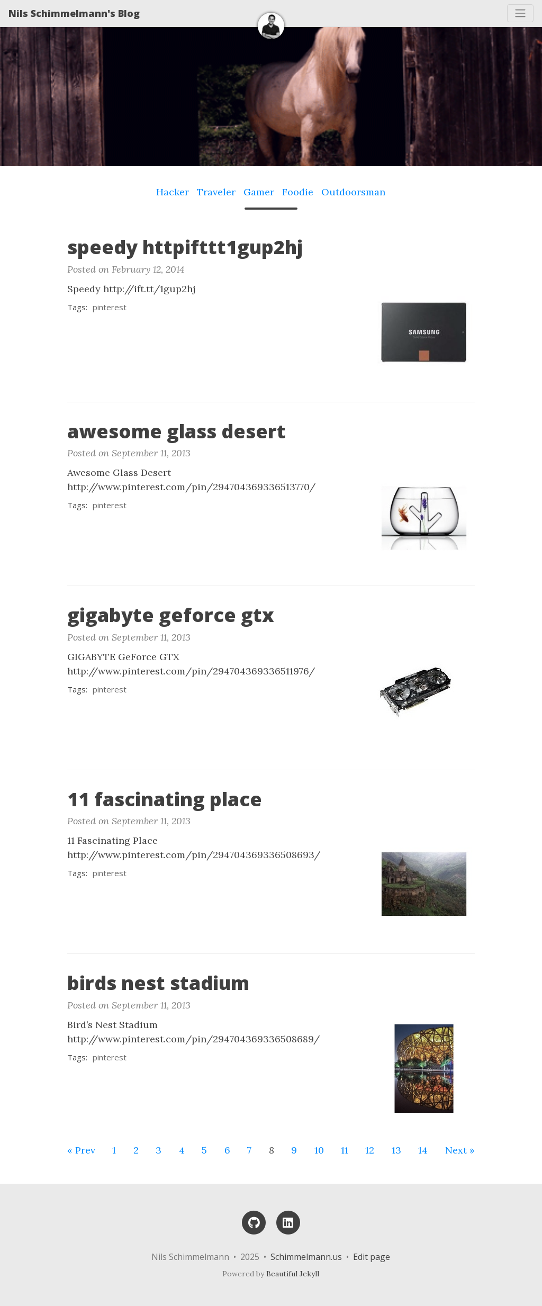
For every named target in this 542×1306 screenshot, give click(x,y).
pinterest (110, 307)
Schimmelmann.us (306, 1257)
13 (396, 1150)
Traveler (216, 192)
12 (369, 1150)
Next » (460, 1150)
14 (423, 1150)
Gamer (258, 192)
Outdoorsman (353, 192)
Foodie (297, 192)
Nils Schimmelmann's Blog (74, 13)
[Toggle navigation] (520, 13)
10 (319, 1150)
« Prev (81, 1150)
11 (344, 1150)
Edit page (371, 1257)
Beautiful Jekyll (292, 1273)
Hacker (172, 192)
